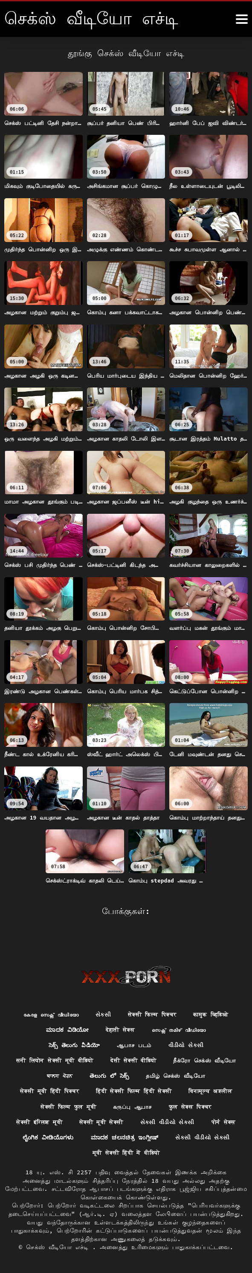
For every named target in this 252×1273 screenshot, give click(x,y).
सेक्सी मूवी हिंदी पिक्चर (166, 1075)
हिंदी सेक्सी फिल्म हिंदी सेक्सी (55, 1090)
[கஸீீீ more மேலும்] (242, 19)
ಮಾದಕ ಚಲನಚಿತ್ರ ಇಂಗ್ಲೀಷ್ (125, 1137)
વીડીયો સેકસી (188, 1027)
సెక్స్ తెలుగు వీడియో (71, 1027)
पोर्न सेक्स (195, 1121)
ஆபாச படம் (134, 1027)
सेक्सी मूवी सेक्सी (67, 1121)
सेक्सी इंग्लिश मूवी (186, 1106)
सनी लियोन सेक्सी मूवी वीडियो (92, 1043)
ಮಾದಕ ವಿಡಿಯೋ (64, 1012)
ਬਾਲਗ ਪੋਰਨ (139, 1059)
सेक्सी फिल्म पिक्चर (153, 996)
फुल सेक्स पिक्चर (121, 1106)
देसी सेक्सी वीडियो (177, 1043)
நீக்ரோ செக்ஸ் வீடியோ (74, 1059)
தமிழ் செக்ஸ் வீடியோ (85, 1075)
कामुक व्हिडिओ (216, 996)
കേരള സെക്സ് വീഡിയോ (47, 996)
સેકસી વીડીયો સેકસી (136, 1121)
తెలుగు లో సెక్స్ (191, 1059)
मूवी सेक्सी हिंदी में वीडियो (126, 1153)
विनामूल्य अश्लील (136, 1090)
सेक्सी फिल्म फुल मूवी (207, 1090)
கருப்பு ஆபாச (61, 1106)
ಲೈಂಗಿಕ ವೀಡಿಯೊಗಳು (45, 1137)
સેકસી (102, 996)
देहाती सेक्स (118, 1012)
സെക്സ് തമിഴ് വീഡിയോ (180, 1012)
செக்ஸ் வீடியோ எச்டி (59, 1247)
